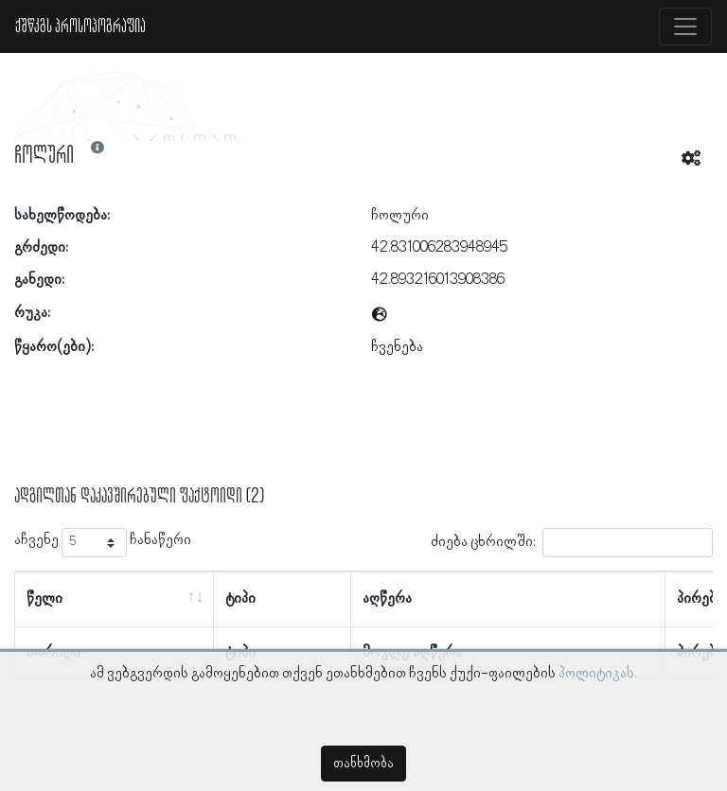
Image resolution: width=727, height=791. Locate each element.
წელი (44, 598)
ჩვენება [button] (397, 347)
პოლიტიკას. (598, 673)
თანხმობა (363, 763)
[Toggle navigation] (685, 26)
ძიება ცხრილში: (572, 542)
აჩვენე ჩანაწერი (102, 542)
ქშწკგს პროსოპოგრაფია (80, 26)
